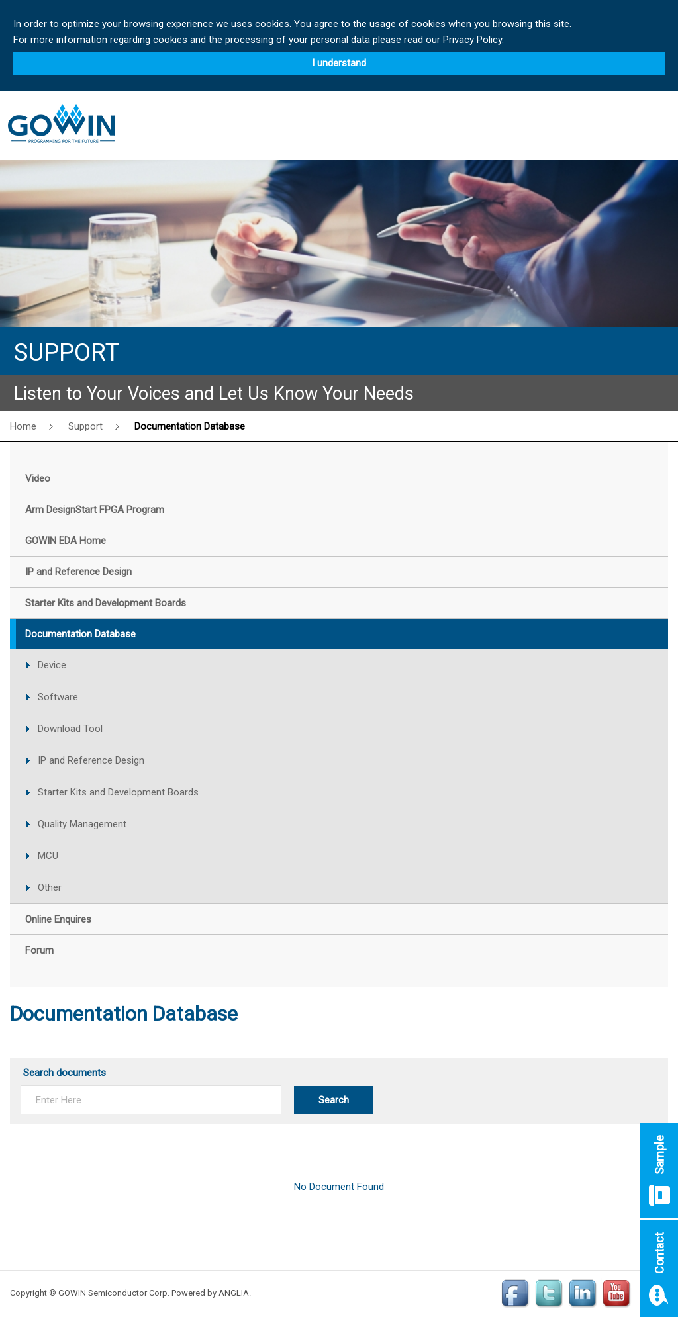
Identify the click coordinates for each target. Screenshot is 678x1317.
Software (58, 697)
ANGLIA (233, 1293)
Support (85, 426)
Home (23, 426)
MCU (48, 856)
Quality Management (82, 824)
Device (52, 665)
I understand (339, 63)
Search (333, 1100)
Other (50, 887)
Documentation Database (189, 426)
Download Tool (70, 729)
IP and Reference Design (91, 760)
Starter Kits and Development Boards (118, 792)
